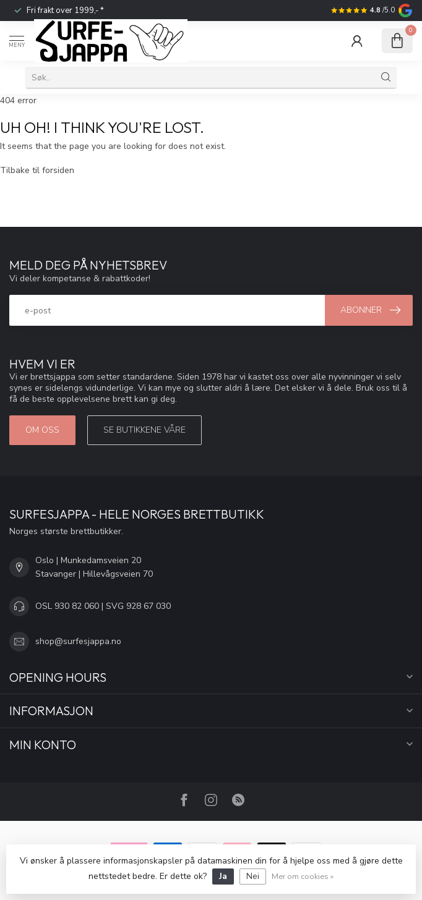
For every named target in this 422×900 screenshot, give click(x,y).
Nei (252, 876)
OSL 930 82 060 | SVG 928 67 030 (103, 606)
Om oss (42, 430)
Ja (223, 876)
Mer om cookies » (303, 876)
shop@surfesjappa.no (78, 641)
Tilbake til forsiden (37, 170)
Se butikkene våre (144, 430)
